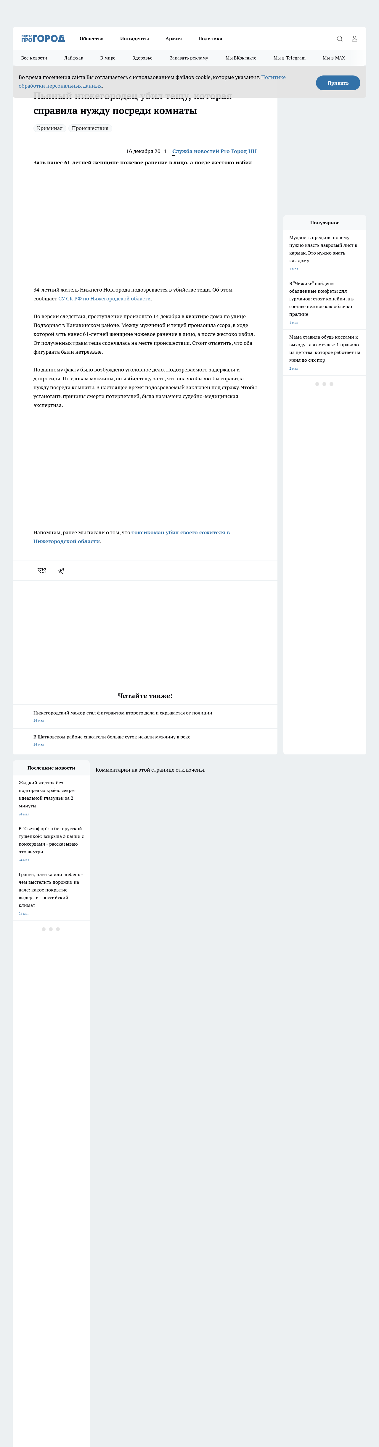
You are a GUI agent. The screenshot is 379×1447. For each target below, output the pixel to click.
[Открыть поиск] (340, 38)
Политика (210, 38)
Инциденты (134, 38)
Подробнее (196, 1386)
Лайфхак (73, 58)
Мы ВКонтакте (241, 58)
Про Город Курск (77, 1243)
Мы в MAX (334, 58)
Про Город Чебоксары (82, 1235)
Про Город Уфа (177, 1243)
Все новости (34, 58)
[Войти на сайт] (354, 38)
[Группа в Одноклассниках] (286, 1245)
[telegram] (63, 570)
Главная (19, 1287)
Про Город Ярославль (31, 1250)
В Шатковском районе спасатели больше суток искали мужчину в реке (145, 741)
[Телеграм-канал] (301, 1245)
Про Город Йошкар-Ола (32, 1243)
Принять (338, 83)
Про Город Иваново (232, 1235)
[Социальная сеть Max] (331, 1245)
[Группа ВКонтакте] (271, 1245)
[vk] (42, 570)
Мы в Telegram (290, 58)
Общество (92, 38)
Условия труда (25, 1280)
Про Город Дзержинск (31, 1235)
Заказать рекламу (189, 58)
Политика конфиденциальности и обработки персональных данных (69, 1395)
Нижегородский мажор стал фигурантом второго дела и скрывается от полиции (145, 717)
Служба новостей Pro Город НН (214, 151)
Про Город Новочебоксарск (137, 1235)
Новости (169, 1280)
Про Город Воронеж (181, 1235)
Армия (174, 38)
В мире (107, 58)
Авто (91, 1280)
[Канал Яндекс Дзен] (316, 1245)
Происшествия (90, 128)
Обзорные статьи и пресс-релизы (41, 1272)
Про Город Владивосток (83, 1250)
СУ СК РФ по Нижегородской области (104, 298)
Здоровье (142, 58)
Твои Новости (227, 1243)
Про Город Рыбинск (130, 1243)
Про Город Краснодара (133, 1250)
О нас (92, 1272)
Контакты (170, 1272)
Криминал (50, 128)
